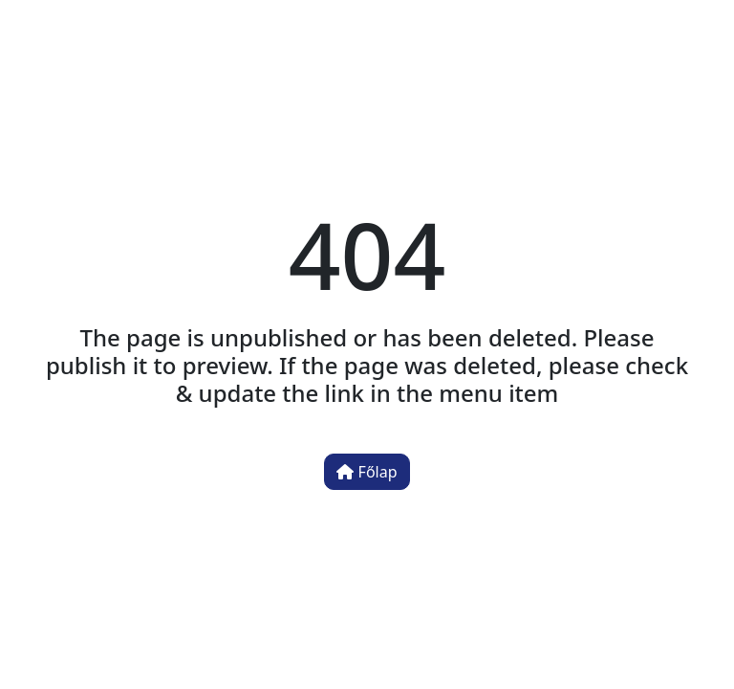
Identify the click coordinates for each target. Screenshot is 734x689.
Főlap (366, 471)
